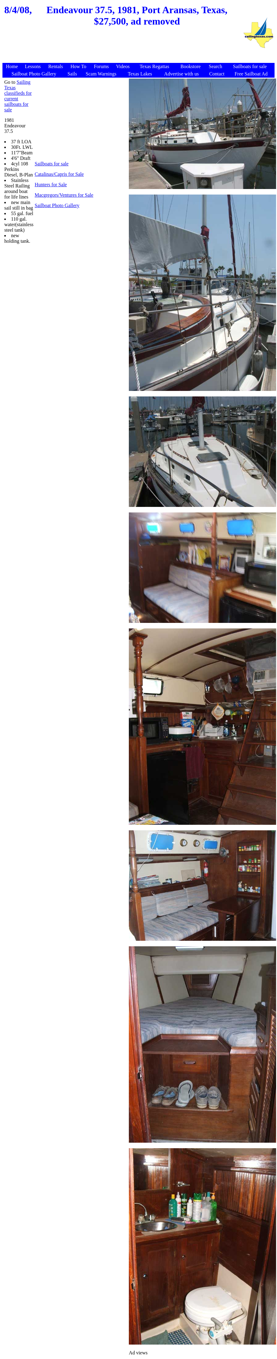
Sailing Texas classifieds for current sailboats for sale (18, 95)
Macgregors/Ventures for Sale (64, 195)
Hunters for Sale (51, 184)
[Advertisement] (122, 48)
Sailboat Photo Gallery (57, 205)
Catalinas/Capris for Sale (59, 174)
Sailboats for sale (51, 163)
